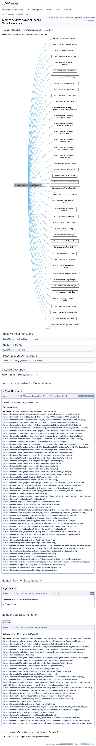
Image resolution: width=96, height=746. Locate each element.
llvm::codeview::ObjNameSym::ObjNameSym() (56, 521)
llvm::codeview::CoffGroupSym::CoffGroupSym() (68, 428)
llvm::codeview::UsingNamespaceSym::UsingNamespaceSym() (30, 567)
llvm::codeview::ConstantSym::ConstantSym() (22, 439)
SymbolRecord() (47, 712)
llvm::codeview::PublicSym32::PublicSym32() (22, 532)
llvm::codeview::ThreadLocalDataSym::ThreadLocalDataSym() (29, 553)
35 (18, 600)
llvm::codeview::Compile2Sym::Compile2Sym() (65, 430)
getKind (24, 339)
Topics (27, 10)
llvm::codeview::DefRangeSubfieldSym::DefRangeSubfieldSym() (30, 477)
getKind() (7, 685)
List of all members (89, 20)
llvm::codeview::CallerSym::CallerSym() (60, 422)
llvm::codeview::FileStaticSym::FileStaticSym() (22, 491)
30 (17, 375)
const (35, 339)
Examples (68, 10)
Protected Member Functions (86, 18)
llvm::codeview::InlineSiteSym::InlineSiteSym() (72, 510)
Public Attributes (71, 18)
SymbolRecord (23, 14)
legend (48, 328)
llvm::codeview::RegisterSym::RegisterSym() (61, 534)
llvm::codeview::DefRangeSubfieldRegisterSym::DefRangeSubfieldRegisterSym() (37, 471)
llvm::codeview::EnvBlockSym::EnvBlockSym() (22, 485)
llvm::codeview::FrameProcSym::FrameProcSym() (71, 496)
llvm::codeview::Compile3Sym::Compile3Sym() (63, 433)
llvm (3, 14)
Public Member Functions (56, 18)
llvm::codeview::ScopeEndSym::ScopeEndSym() (23, 548)
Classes (50, 10)
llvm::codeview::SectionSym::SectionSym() (21, 551)
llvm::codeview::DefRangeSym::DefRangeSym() (23, 482)
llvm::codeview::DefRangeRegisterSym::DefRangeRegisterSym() (30, 466)
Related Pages (17, 10)
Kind (23, 350)
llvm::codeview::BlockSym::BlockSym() (63, 414)
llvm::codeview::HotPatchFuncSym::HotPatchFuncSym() (27, 507)
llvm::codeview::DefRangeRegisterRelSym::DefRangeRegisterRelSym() (33, 460)
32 (18, 402)
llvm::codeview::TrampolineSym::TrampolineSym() (24, 562)
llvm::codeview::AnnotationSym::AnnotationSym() (36, 411)
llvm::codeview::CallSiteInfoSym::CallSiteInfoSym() (59, 425)
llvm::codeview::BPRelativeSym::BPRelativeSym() (58, 417)
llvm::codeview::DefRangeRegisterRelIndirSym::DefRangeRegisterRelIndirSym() (37, 455)
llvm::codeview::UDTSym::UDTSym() (18, 564)
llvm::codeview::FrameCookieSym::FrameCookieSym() (26, 493)
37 (18, 634)
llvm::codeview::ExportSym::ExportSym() (20, 488)
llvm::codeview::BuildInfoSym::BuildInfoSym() (65, 419)
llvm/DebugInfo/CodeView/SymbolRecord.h (32, 30)
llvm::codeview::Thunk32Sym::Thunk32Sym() (22, 559)
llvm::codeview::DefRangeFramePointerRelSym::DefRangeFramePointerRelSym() (37, 449)
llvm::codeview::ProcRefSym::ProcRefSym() (21, 526)
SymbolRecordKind (11, 339)
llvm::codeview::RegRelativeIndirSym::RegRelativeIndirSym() (29, 540)
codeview (11, 14)
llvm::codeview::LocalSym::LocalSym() (53, 518)
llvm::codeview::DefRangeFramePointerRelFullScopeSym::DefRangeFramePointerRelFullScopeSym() (46, 444)
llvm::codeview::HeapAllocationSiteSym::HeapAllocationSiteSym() (31, 501)
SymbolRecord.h (30, 375)
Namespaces (38, 10)
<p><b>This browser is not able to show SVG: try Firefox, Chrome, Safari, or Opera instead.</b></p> (48, 181)
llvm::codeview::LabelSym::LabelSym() (61, 515)
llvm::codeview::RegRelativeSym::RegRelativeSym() (25, 545)
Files (59, 10)
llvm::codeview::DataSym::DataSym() (18, 441)
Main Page (6, 10)
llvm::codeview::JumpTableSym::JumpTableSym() (65, 512)
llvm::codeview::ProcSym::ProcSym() (18, 529)
